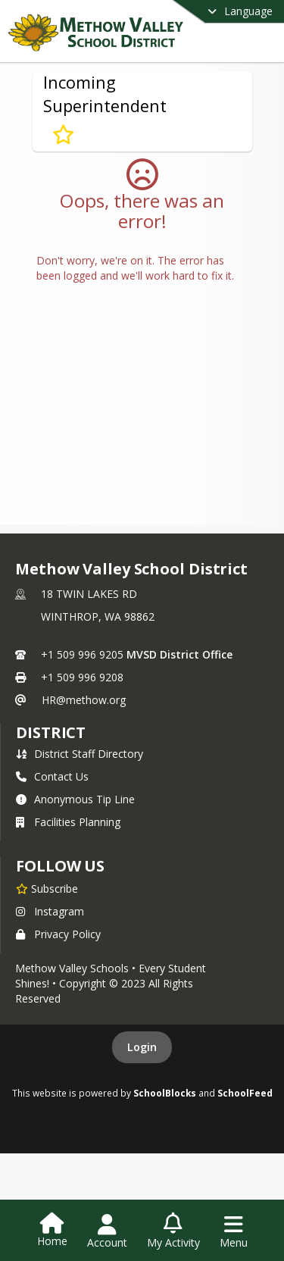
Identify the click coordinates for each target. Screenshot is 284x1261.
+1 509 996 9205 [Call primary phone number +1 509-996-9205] (82, 654)
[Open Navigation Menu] (234, 1231)
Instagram (50, 911)
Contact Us (52, 776)
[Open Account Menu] (107, 1231)
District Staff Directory (79, 753)
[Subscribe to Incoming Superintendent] (63, 135)
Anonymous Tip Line (75, 799)
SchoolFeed (245, 1093)
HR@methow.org (84, 700)
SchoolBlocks (164, 1093)
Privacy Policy (58, 934)
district (51, 732)
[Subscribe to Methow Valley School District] (47, 888)
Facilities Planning (68, 822)
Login (142, 1047)
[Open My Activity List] (173, 1231)
